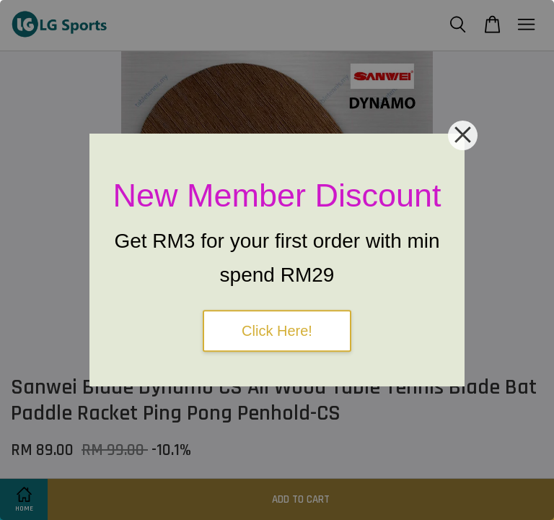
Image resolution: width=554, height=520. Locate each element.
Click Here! (277, 331)
